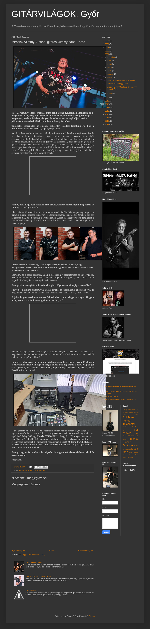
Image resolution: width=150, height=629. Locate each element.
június (109, 64)
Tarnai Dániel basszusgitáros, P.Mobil (121, 80)
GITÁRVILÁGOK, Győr (55, 14)
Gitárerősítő (134, 436)
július (109, 61)
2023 (107, 48)
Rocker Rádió (133, 455)
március (110, 74)
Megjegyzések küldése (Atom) (33, 555)
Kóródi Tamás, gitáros (34, 562)
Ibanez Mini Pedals (112, 396)
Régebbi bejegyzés (85, 550)
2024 (107, 44)
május (109, 67)
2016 (107, 111)
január (109, 93)
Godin (124, 439)
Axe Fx (129, 409)
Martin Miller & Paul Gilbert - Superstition (120, 399)
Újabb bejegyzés (18, 550)
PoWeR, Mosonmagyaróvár (117, 84)
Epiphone (128, 417)
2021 (107, 54)
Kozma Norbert (31, 590)
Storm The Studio (128, 457)
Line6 (129, 449)
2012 (107, 124)
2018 (107, 104)
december (111, 57)
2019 (107, 101)
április (109, 71)
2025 (107, 41)
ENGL (136, 414)
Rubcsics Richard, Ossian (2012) (38, 576)
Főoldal (52, 550)
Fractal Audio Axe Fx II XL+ (28, 470)
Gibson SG (126, 436)
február (110, 77)
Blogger (92, 616)
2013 (107, 121)
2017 (107, 108)
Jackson (128, 445)
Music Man (42, 470)
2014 (107, 118)
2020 (107, 98)
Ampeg (125, 409)
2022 (107, 51)
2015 (107, 114)
